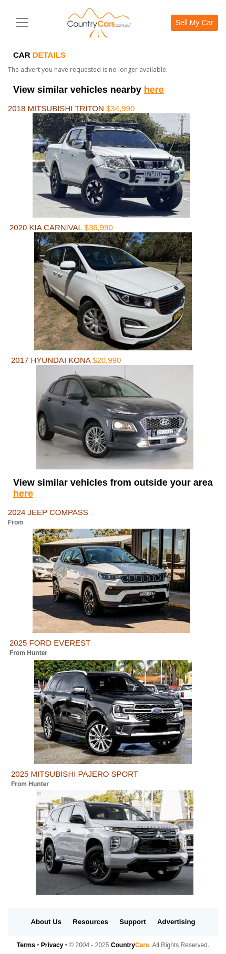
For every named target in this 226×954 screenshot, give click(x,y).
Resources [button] (90, 922)
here (154, 89)
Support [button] (132, 922)
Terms (26, 945)
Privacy (52, 945)
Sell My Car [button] (194, 22)
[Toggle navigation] (22, 23)
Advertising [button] (176, 922)
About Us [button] (45, 922)
